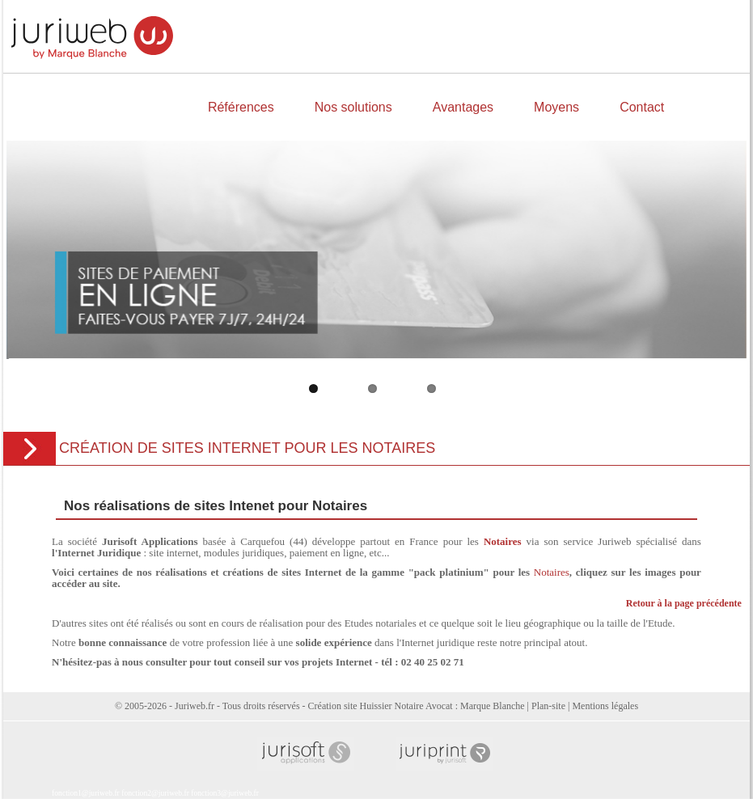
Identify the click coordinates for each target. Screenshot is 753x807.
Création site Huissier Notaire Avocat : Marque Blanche (416, 706)
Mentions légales (605, 706)
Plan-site (548, 706)
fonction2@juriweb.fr (155, 792)
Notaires (551, 572)
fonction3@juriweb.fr (225, 792)
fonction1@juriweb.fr (86, 792)
